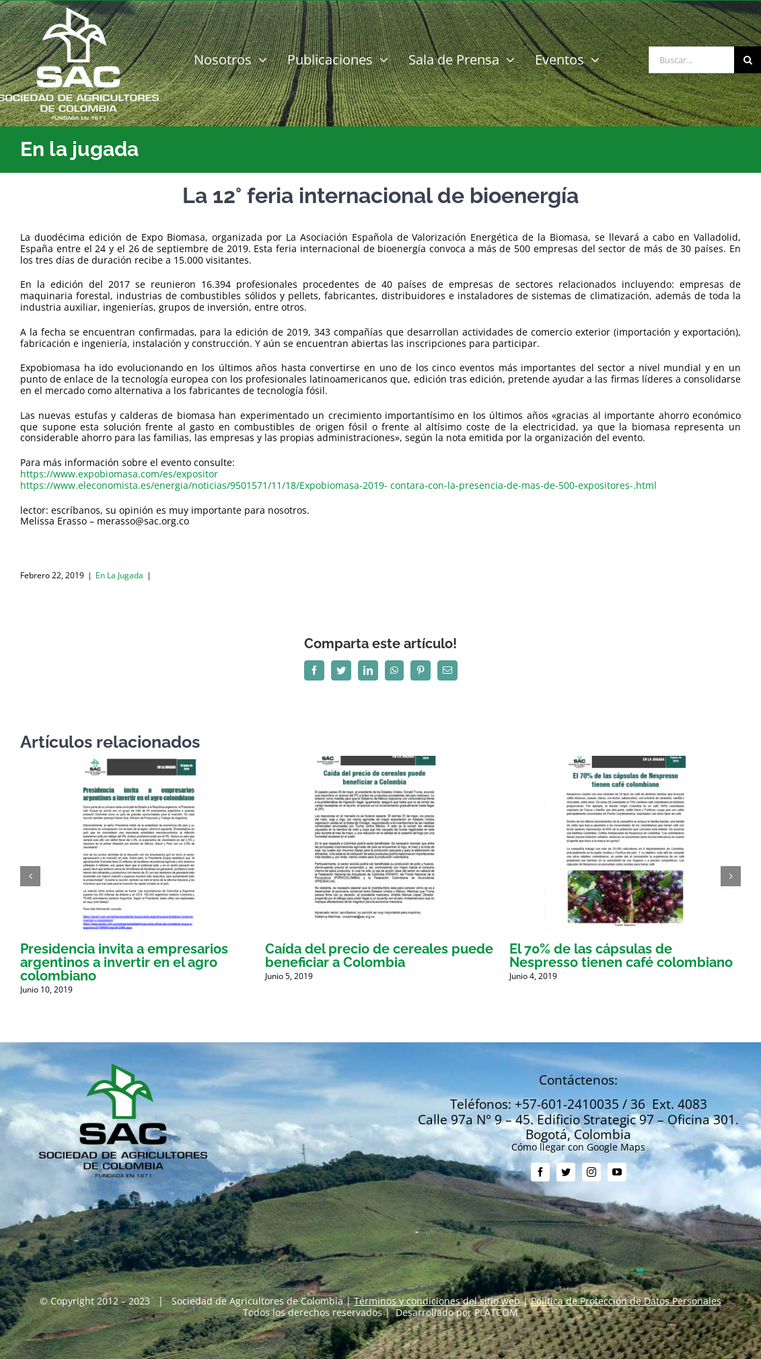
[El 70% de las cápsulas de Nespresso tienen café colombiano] (625, 762)
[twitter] (565, 1172)
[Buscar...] (691, 59)
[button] (30, 876)
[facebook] (540, 1172)
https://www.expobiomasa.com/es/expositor (119, 473)
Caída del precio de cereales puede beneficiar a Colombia (379, 955)
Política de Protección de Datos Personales (626, 1300)
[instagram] (591, 1172)
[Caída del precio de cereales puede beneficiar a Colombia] (381, 762)
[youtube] (617, 1172)
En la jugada (119, 575)
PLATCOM (496, 1312)
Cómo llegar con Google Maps (578, 1146)
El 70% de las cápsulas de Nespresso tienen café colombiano (621, 955)
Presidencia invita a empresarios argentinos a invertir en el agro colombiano (124, 962)
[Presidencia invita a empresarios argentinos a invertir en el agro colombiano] (136, 762)
